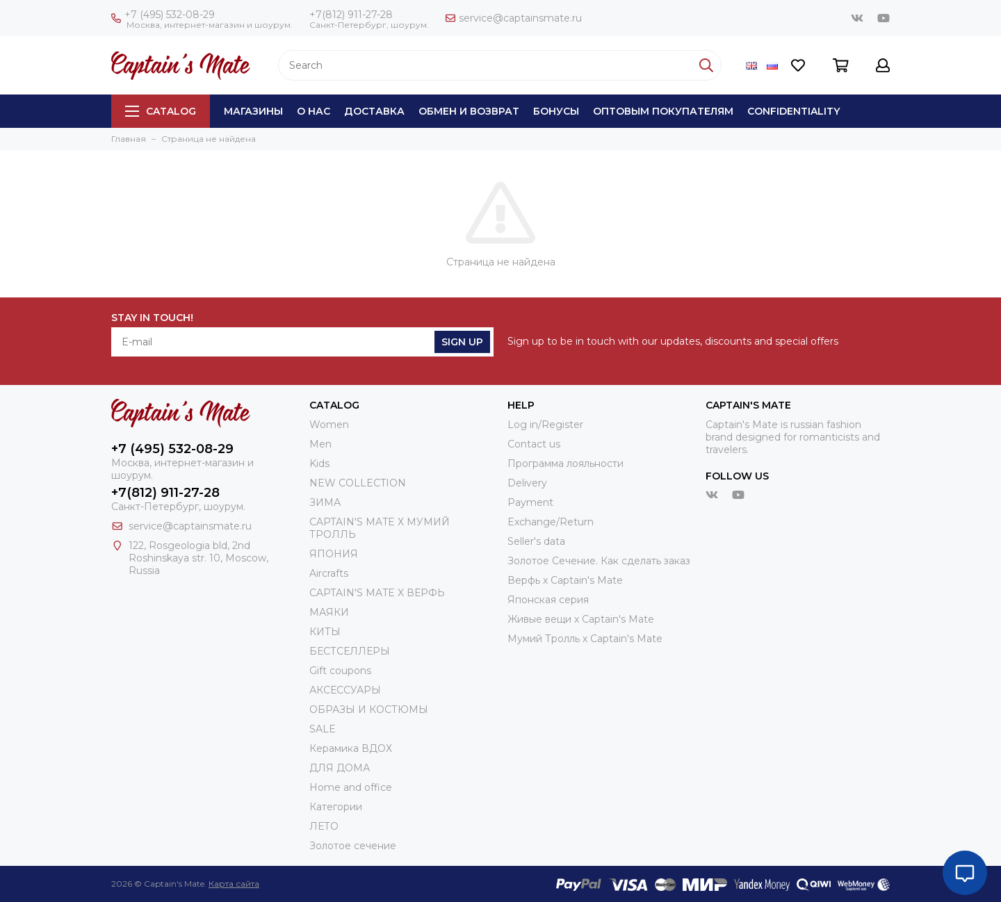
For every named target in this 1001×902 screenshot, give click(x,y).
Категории (335, 807)
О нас (313, 111)
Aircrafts (328, 573)
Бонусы (556, 111)
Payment (530, 502)
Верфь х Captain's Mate (565, 580)
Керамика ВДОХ (350, 748)
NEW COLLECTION (357, 483)
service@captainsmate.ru (514, 18)
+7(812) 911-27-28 (351, 14)
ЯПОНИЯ (333, 554)
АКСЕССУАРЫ (345, 690)
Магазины (253, 111)
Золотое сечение (352, 845)
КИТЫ (325, 631)
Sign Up (462, 342)
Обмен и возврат (468, 111)
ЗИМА (325, 502)
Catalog (160, 111)
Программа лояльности (565, 463)
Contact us (533, 444)
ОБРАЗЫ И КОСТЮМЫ (368, 709)
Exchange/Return (550, 522)
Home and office (350, 787)
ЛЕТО (324, 826)
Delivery (527, 483)
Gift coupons (340, 670)
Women (329, 424)
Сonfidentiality (793, 111)
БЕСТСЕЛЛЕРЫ (349, 651)
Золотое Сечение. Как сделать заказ (598, 561)
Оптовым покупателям (663, 111)
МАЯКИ (329, 612)
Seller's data (536, 541)
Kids (319, 463)
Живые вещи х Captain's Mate (580, 619)
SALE (322, 729)
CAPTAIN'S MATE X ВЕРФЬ (377, 593)
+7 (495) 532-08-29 (163, 14)
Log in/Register (545, 424)
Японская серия (548, 599)
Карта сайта (234, 883)
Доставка (374, 111)
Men (320, 444)
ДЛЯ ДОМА (339, 768)
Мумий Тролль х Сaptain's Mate (584, 638)
